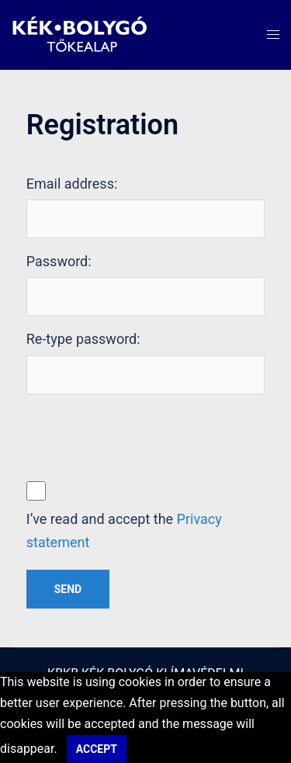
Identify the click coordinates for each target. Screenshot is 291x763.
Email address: (72, 183)
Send (67, 589)
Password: (59, 261)
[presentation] (144, 436)
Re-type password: (83, 339)
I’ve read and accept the (124, 530)
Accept (96, 749)
